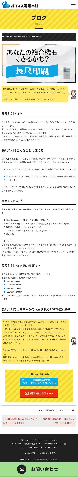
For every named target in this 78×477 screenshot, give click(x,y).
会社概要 (31, 453)
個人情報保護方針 (49, 453)
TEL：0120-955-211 (29, 447)
